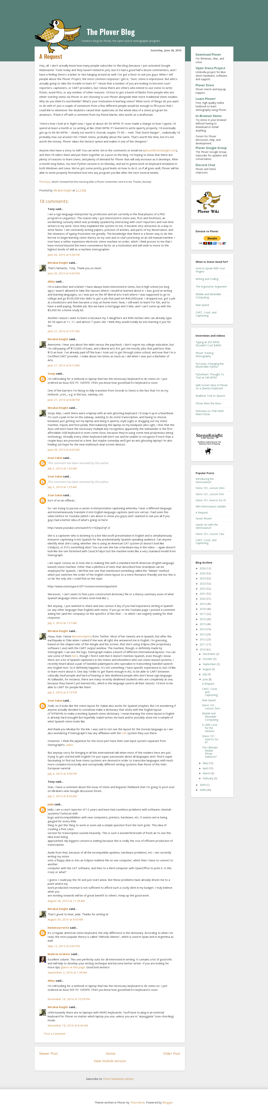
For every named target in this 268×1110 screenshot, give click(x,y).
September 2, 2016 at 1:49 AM (67, 972)
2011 (203, 644)
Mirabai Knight (58, 262)
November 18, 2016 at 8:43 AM (68, 1025)
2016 (203, 619)
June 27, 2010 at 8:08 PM (64, 400)
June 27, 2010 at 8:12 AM (63, 365)
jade (51, 804)
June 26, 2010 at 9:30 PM (64, 273)
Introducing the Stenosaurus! (205, 480)
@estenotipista (82, 636)
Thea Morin (137, 1102)
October (208, 659)
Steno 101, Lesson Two (210, 534)
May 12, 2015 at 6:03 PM (64, 946)
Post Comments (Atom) (118, 1079)
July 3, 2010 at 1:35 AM (62, 468)
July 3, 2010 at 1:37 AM (62, 623)
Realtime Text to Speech (210, 395)
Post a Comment (55, 1033)
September (210, 664)
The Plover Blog (111, 31)
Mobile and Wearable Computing (208, 295)
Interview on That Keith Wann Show (210, 412)
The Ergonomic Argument (211, 286)
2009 (203, 785)
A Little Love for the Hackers (209, 728)
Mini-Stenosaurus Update (211, 506)
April (206, 768)
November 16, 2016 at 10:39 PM (69, 999)
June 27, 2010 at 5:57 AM (63, 331)
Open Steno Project (210, 68)
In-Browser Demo (209, 116)
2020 (203, 598)
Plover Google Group (211, 148)
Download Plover (208, 54)
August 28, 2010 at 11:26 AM (66, 901)
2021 (203, 593)
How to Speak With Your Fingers (210, 270)
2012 (203, 639)
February (208, 778)
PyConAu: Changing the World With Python (210, 365)
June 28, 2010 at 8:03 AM (63, 449)
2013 (203, 634)
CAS (124, 733)
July (205, 674)
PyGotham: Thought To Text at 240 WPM (210, 376)
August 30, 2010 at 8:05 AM (65, 919)
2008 (203, 790)
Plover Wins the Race (208, 403)
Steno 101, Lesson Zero (210, 488)
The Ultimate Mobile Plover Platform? (210, 752)
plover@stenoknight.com (160, 150)
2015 (203, 624)
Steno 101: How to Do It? (211, 500)
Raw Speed (202, 305)
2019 (203, 604)
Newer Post (48, 1053)
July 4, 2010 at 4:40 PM (62, 773)
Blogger (168, 1102)
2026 (203, 568)
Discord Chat (205, 165)
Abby (51, 281)
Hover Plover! (204, 518)
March (207, 773)
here (75, 656)
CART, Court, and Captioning (206, 314)
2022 (203, 588)
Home (110, 1053)
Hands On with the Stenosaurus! (207, 526)
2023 (203, 583)
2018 (203, 609)
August (207, 669)
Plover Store (205, 85)
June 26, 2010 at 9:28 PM (64, 254)
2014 (203, 629)
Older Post (171, 1053)
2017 (203, 614)
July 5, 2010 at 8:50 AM (62, 796)
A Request (202, 512)
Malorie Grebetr (59, 954)
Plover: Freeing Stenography (204, 354)
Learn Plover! (206, 99)
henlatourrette (58, 927)
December (209, 654)
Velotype (46, 181)
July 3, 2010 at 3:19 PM (62, 692)
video (69, 745)
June (206, 679)
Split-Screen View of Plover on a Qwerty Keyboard (212, 386)
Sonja (51, 373)
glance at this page (73, 967)
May (206, 763)
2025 (203, 573)
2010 (203, 649)
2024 (203, 578)
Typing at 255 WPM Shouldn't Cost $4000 (208, 343)
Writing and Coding (207, 279)
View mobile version (110, 1061)
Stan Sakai (55, 458)
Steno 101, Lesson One (210, 494)
